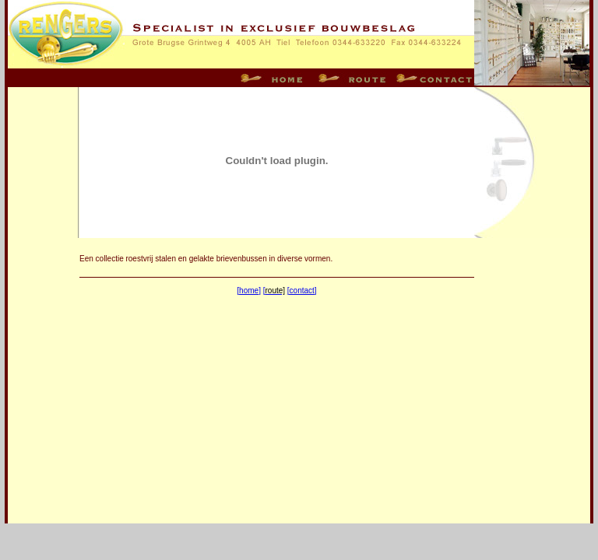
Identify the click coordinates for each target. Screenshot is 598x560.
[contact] (302, 290)
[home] (249, 290)
